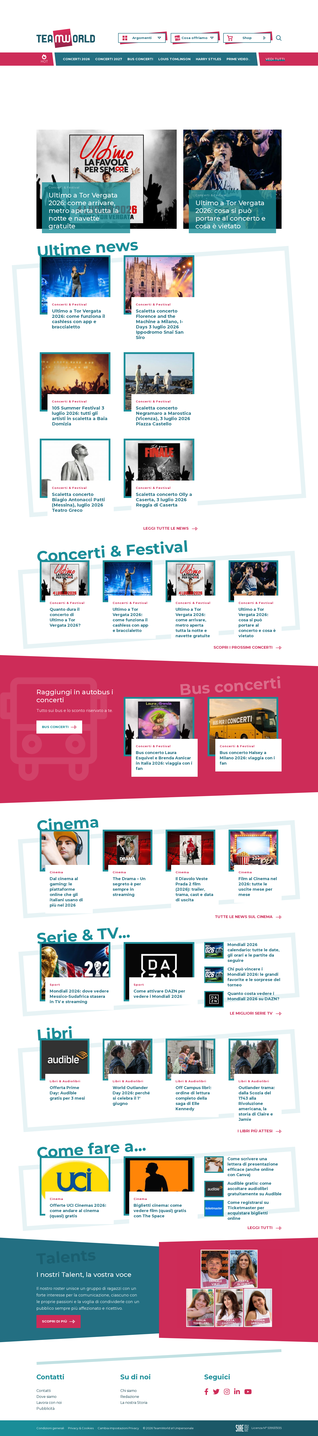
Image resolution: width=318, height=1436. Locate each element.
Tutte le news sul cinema (244, 916)
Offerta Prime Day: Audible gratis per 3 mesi (67, 1093)
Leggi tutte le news (166, 528)
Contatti (43, 1391)
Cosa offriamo (195, 38)
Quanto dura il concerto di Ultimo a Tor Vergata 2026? (65, 617)
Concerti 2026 (76, 59)
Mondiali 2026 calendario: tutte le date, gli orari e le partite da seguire (253, 952)
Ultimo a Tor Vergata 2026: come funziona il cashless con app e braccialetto (78, 319)
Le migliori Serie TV (251, 1013)
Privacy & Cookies (81, 1428)
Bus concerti (140, 59)
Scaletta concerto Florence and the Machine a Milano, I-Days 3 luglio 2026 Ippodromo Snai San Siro (160, 324)
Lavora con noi (49, 1403)
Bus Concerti (55, 727)
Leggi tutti (260, 1228)
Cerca (278, 38)
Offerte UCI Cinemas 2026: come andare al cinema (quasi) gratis (78, 1210)
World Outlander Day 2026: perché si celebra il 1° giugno (131, 1095)
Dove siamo (46, 1397)
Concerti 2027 (108, 59)
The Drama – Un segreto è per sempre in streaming (129, 886)
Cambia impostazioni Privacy (118, 1428)
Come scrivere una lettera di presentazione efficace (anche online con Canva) (252, 1167)
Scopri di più (54, 1321)
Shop (247, 38)
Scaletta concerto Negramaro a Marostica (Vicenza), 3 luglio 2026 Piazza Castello (163, 416)
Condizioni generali (50, 1428)
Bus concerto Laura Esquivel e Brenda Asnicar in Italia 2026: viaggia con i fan (164, 760)
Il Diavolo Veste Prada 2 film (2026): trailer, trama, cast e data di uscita (194, 889)
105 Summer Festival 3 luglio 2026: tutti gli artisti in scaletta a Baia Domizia (80, 416)
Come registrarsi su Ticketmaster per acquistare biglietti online (248, 1210)
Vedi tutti (275, 59)
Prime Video (237, 59)
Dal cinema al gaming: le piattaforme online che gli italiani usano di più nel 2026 (66, 892)
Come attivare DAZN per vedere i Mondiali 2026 (159, 994)
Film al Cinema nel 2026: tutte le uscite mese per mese (257, 886)
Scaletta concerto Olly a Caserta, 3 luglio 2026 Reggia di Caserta (164, 500)
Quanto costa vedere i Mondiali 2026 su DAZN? (253, 996)
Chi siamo (128, 1391)
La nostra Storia (133, 1403)
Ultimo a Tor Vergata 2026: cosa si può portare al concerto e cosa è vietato (230, 214)
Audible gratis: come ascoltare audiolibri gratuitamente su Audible (254, 1188)
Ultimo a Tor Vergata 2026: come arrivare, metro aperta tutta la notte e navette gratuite (84, 210)
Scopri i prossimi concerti (243, 647)
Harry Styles (208, 59)
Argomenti (141, 38)
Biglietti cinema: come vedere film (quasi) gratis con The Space (160, 1210)
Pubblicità (45, 1408)
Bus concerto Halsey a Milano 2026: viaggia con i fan (247, 758)
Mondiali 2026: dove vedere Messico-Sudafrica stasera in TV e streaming (79, 996)
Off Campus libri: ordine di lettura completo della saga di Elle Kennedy (193, 1098)
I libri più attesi (255, 1131)
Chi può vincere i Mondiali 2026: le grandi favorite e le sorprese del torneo (253, 977)
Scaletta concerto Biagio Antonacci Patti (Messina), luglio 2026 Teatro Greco (78, 502)
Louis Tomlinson (174, 59)
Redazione (129, 1397)
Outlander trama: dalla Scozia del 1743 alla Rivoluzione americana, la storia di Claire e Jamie (256, 1103)
